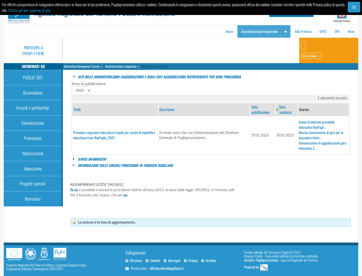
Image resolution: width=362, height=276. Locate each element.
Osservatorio (32, 92)
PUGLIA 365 (33, 77)
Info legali (172, 260)
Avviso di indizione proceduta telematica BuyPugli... (317, 124)
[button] (285, 31)
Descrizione (167, 109)
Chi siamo (133, 260)
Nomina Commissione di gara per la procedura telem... (321, 135)
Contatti (153, 260)
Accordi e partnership (32, 107)
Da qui (74, 189)
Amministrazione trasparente (120, 66)
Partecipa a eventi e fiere (33, 50)
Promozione (33, 138)
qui (125, 194)
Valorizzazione (32, 153)
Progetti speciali (33, 183)
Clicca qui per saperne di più (29, 10)
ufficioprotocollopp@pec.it (166, 268)
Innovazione (33, 168)
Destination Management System (82, 66)
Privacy (191, 260)
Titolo (77, 109)
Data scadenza (285, 109)
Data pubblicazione (260, 109)
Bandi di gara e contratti (155, 66)
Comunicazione (32, 123)
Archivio (208, 260)
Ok (354, 7)
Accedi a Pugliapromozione (261, 260)
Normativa (33, 198)
